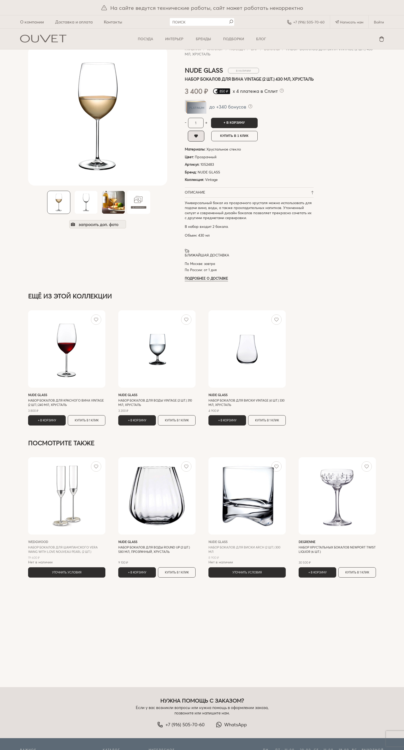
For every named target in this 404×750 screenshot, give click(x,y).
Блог (261, 38)
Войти (379, 22)
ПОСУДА (145, 38)
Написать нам (349, 22)
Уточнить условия (66, 572)
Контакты (113, 21)
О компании (32, 21)
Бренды (203, 38)
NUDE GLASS (209, 172)
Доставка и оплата (74, 21)
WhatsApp (231, 724)
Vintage (211, 179)
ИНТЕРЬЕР (174, 38)
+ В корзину (234, 122)
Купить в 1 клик (234, 136)
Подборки (233, 38)
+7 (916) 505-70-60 (306, 22)
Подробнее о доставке (206, 278)
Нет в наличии (66, 552)
